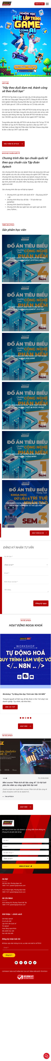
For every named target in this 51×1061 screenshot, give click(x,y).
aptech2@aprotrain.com (17, 982)
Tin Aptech (9, 873)
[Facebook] (16, 1040)
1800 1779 (5, 982)
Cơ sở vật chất (6, 998)
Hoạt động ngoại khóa (9, 1006)
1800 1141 (5, 963)
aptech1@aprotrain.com (17, 963)
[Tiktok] (25, 1040)
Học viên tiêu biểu (7, 1010)
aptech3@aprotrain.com (17, 969)
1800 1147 (5, 969)
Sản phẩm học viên (8, 1008)
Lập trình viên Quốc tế (9, 1001)
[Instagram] (21, 1040)
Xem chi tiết (10, 784)
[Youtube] (30, 1040)
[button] (13, 144)
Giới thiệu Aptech (7, 996)
